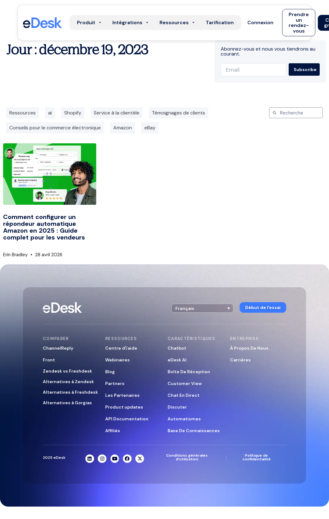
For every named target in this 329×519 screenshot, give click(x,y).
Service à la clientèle (116, 113)
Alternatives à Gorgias (67, 402)
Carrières (240, 360)
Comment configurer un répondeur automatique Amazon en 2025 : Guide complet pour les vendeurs (44, 227)
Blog (110, 371)
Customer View (185, 383)
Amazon (122, 127)
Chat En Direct (184, 395)
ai (50, 113)
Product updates (124, 407)
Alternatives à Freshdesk (70, 392)
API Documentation (126, 419)
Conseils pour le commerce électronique (55, 127)
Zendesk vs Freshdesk (67, 371)
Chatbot (177, 348)
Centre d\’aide (121, 348)
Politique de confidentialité (256, 457)
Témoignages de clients (178, 113)
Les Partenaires (122, 395)
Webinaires (117, 360)
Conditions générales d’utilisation (187, 457)
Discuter (177, 407)
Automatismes (184, 419)
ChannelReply (58, 348)
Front (49, 360)
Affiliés (112, 430)
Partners (114, 383)
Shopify (72, 113)
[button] (260, 22)
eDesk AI (177, 360)
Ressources (22, 113)
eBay (149, 127)
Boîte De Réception (189, 371)
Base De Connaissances (194, 430)
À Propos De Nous (249, 348)
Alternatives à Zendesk (68, 381)
